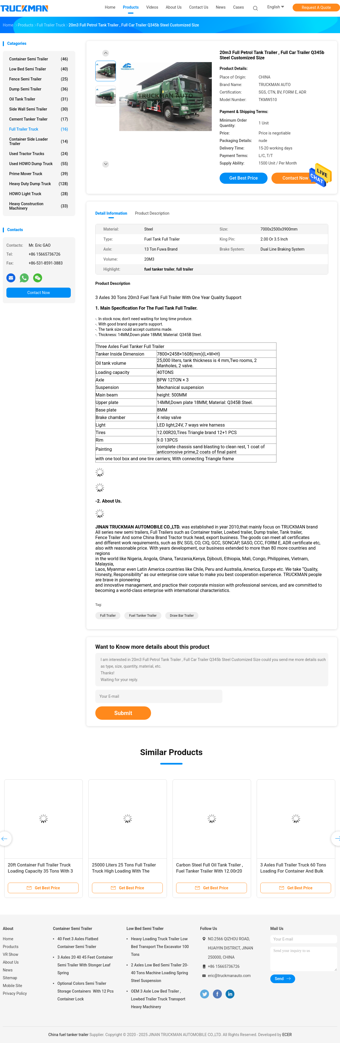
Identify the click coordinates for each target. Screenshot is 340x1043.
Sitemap (10, 978)
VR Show (10, 954)
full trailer (108, 616)
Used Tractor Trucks (38, 153)
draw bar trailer (182, 616)
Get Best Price (243, 178)
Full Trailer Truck (38, 129)
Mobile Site (12, 985)
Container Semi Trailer (38, 59)
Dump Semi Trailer (38, 89)
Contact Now (38, 292)
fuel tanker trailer (143, 616)
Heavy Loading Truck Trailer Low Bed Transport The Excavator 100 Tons (160, 947)
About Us (11, 962)
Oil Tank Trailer (38, 99)
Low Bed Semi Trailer (38, 69)
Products (10, 946)
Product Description (152, 213)
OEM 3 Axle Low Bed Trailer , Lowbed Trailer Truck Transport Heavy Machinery (158, 999)
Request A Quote (316, 7)
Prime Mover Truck (38, 174)
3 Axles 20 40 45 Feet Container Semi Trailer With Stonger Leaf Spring (85, 965)
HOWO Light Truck (38, 194)
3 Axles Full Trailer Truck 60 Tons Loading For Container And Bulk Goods (293, 871)
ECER (287, 1034)
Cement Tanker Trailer (38, 119)
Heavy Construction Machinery (38, 206)
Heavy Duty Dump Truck (38, 184)
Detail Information (111, 213)
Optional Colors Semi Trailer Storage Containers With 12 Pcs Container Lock (85, 991)
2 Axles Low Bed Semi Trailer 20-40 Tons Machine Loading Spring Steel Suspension (159, 973)
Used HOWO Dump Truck (38, 164)
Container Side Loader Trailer (38, 141)
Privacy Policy (15, 993)
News (8, 970)
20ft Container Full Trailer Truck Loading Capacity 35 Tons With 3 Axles (40, 871)
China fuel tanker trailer (68, 1034)
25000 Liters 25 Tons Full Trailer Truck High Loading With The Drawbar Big (124, 871)
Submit (123, 713)
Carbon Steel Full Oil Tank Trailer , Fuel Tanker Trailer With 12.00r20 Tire (209, 871)
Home (8, 939)
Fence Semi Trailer (38, 79)
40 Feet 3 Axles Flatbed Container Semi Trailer (77, 943)
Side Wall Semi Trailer (38, 109)
